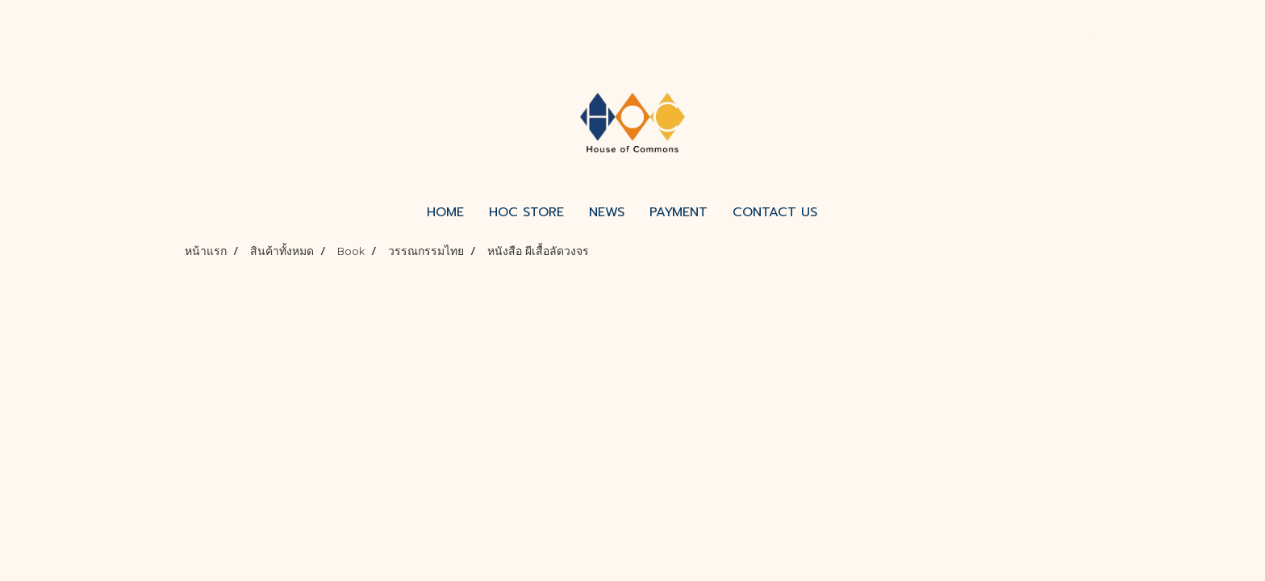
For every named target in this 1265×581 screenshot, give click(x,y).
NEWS (606, 212)
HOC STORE (526, 212)
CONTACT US (775, 212)
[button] (843, 212)
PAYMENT (678, 212)
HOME (445, 212)
